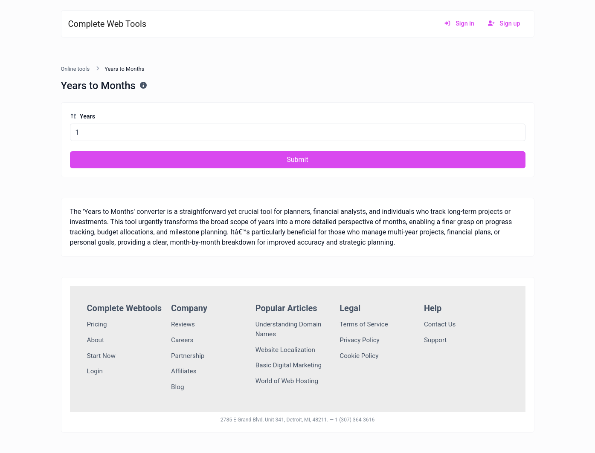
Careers (182, 340)
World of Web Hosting (286, 381)
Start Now (101, 356)
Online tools (75, 69)
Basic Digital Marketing (288, 365)
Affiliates (183, 371)
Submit (297, 160)
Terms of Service (364, 324)
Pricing (97, 324)
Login (95, 371)
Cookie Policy (359, 356)
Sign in (459, 23)
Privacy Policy (360, 340)
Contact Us (440, 324)
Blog (177, 387)
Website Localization (285, 350)
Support (435, 340)
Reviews (183, 324)
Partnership (187, 356)
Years (83, 116)
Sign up (504, 23)
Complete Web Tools (107, 24)
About (95, 340)
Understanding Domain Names (288, 329)
